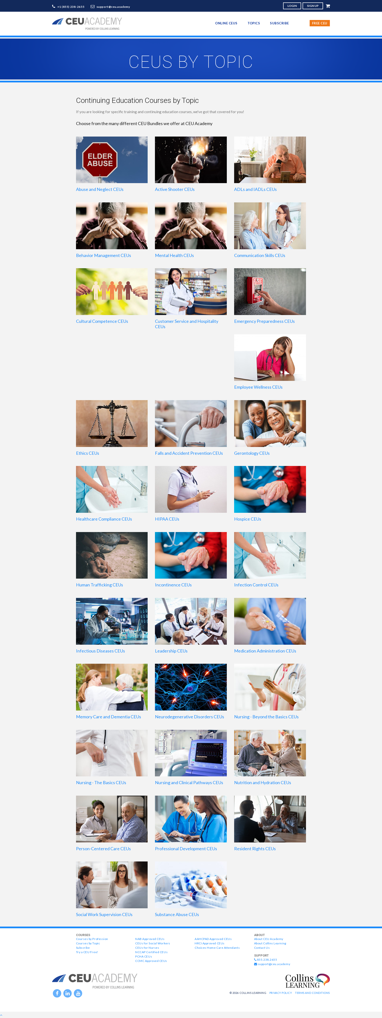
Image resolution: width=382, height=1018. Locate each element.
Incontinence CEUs (173, 584)
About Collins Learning (270, 943)
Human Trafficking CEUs (99, 584)
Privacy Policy (280, 992)
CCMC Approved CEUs (151, 961)
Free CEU (319, 23)
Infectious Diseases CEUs (100, 650)
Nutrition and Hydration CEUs (262, 782)
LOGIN (292, 6)
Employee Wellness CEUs (258, 387)
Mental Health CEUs (174, 255)
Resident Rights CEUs (255, 848)
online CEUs (226, 23)
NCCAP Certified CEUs (151, 952)
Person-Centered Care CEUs (103, 848)
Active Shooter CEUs (175, 189)
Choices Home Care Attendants (217, 947)
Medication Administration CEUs (265, 650)
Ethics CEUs (87, 453)
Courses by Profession (92, 939)
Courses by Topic (88, 943)
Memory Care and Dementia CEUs (108, 716)
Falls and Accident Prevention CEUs (189, 453)
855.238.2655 (265, 959)
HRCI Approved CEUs (210, 943)
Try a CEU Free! (87, 952)
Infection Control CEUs (256, 584)
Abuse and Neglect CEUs (100, 189)
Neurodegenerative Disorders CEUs (189, 716)
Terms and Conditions (312, 992)
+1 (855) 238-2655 (71, 7)
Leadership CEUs (171, 650)
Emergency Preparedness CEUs (264, 321)
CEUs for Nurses (147, 947)
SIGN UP (313, 6)
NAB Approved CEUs (149, 939)
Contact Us (262, 947)
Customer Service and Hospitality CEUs (186, 323)
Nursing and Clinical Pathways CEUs (189, 782)
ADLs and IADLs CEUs (255, 189)
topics (254, 23)
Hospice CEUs (247, 519)
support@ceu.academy (113, 7)
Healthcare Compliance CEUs (104, 519)
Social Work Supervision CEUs (104, 914)
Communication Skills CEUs (259, 255)
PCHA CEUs (143, 956)
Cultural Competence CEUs (102, 321)
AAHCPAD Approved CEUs (213, 939)
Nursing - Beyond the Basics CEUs (266, 716)
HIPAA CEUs (167, 519)
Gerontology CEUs (252, 453)
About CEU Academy (268, 939)
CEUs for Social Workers (152, 943)
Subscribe (279, 23)
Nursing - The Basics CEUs (101, 782)
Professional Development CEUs (186, 848)
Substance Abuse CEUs (177, 914)
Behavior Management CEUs (103, 255)
